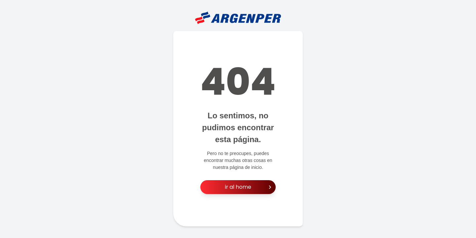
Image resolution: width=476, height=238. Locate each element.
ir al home (248, 187)
